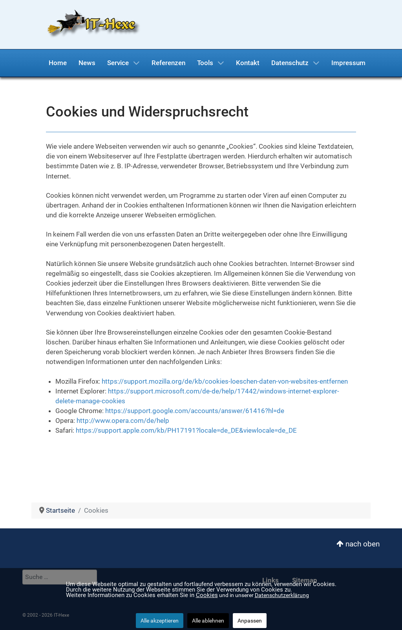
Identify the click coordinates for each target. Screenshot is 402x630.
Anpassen (250, 620)
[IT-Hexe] (91, 24)
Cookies (207, 595)
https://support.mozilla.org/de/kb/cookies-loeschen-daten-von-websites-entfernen (225, 381)
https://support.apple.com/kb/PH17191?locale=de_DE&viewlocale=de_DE (186, 430)
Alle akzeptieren (160, 620)
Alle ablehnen (208, 620)
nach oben (358, 543)
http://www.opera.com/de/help (123, 420)
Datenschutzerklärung (282, 595)
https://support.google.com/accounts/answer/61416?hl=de (194, 411)
